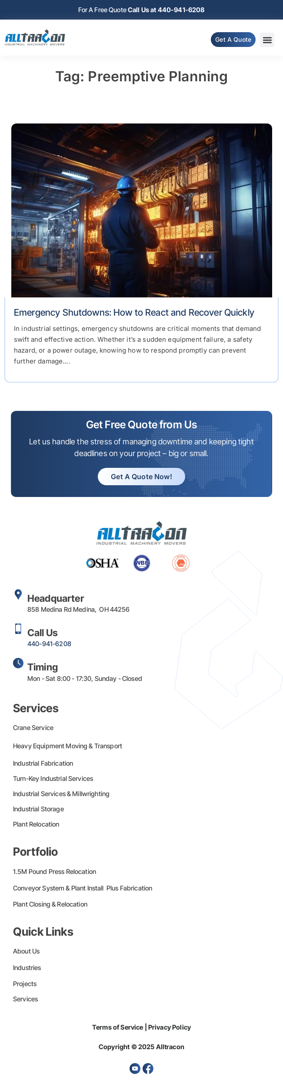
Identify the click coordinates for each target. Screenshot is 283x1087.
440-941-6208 (49, 644)
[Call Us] (18, 629)
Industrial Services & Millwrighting (61, 794)
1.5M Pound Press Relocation (54, 871)
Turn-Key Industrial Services (53, 778)
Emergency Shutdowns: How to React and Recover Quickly (134, 312)
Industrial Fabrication (43, 763)
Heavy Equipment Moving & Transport (67, 746)
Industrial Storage (38, 809)
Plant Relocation (36, 824)
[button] (267, 40)
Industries (27, 968)
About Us (26, 951)
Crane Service (33, 728)
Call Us (42, 632)
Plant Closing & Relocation (50, 904)
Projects (25, 984)
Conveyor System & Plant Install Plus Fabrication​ (82, 888)
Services (25, 999)
